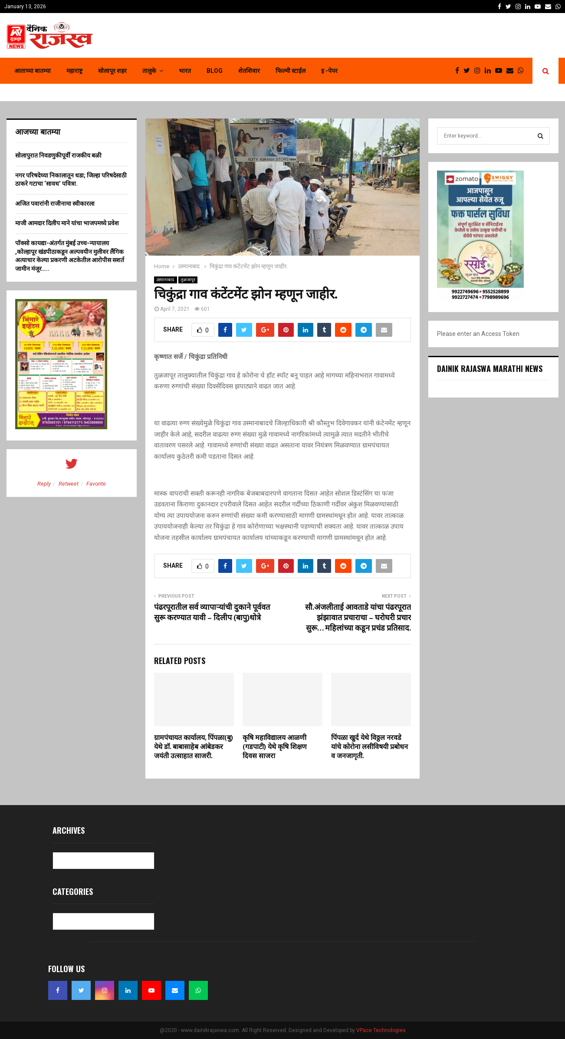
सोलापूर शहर (112, 70)
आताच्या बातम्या (32, 70)
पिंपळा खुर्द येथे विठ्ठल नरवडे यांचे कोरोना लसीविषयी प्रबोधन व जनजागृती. (369, 747)
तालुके (149, 70)
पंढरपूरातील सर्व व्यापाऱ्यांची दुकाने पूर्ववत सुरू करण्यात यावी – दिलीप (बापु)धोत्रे (212, 613)
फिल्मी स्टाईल (290, 70)
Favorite (96, 483)
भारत (185, 70)
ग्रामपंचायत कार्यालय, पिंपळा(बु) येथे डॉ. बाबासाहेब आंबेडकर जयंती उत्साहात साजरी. (193, 747)
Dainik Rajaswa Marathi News (489, 368)
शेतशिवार (249, 70)
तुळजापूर (188, 279)
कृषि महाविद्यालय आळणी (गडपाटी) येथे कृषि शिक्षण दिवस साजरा (275, 747)
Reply (44, 483)
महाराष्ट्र (74, 70)
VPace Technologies (381, 1030)
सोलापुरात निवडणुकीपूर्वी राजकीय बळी (58, 155)
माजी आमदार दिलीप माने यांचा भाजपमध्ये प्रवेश (67, 223)
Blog (215, 70)
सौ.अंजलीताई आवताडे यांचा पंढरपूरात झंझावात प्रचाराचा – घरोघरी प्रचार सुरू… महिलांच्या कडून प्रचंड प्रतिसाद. (358, 618)
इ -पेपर (329, 70)
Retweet (69, 483)
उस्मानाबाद (165, 279)
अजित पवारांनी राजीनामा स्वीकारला (55, 203)
